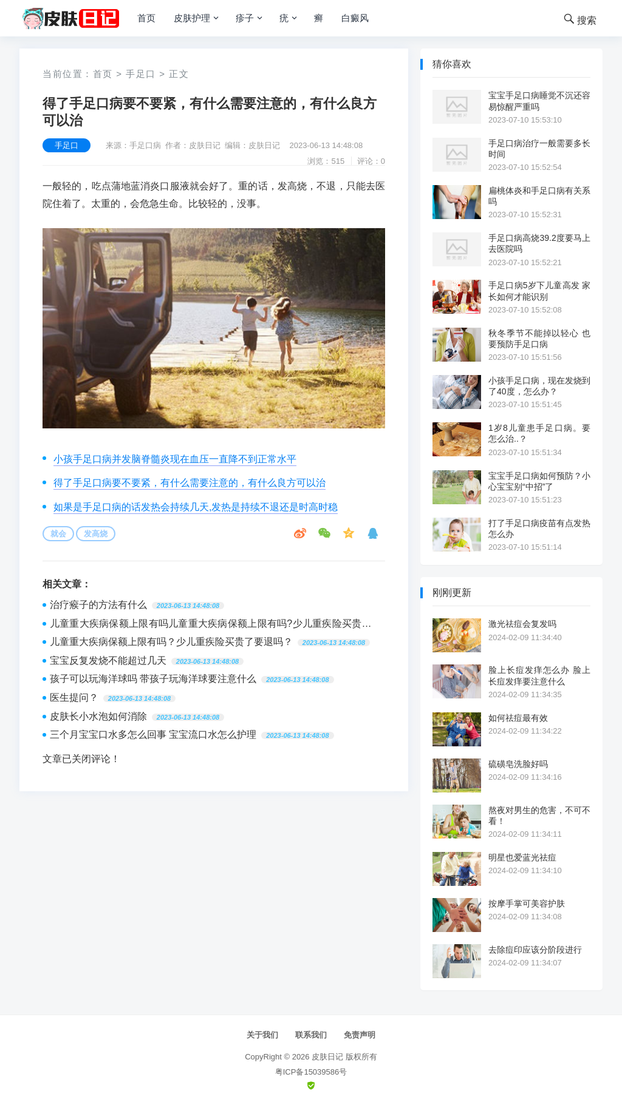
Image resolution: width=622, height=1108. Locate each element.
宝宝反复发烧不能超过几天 (108, 660)
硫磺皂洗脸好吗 (518, 764)
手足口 (141, 74)
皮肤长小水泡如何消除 (98, 716)
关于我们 (262, 1034)
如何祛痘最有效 (518, 718)
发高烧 (96, 533)
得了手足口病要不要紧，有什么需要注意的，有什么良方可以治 (189, 483)
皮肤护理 (192, 18)
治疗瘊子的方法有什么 (98, 605)
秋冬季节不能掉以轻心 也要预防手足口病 (539, 338)
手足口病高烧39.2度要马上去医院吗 (539, 243)
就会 (58, 533)
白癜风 (355, 18)
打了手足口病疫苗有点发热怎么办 (539, 528)
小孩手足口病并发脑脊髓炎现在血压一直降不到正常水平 (174, 459)
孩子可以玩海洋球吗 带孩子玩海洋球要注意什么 (153, 679)
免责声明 (359, 1034)
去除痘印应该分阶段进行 (535, 949)
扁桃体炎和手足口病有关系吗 (539, 196)
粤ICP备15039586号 (311, 1071)
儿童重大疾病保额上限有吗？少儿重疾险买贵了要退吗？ (171, 642)
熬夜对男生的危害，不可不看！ (539, 815)
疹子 (245, 18)
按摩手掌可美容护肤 (526, 903)
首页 (146, 18)
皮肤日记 (327, 1056)
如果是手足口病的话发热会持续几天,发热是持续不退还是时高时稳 (195, 507)
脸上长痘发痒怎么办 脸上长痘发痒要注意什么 (539, 675)
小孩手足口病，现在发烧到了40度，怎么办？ (539, 386)
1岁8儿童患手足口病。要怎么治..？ (539, 433)
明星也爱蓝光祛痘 (522, 857)
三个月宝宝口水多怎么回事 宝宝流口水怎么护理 (153, 734)
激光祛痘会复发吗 (522, 624)
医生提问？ (74, 697)
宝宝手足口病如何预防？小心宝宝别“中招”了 (539, 481)
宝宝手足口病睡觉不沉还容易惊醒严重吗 (539, 100)
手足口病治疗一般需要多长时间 (539, 148)
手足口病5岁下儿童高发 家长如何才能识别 (539, 290)
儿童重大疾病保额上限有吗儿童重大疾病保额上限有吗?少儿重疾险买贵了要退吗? (211, 625)
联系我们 (311, 1034)
